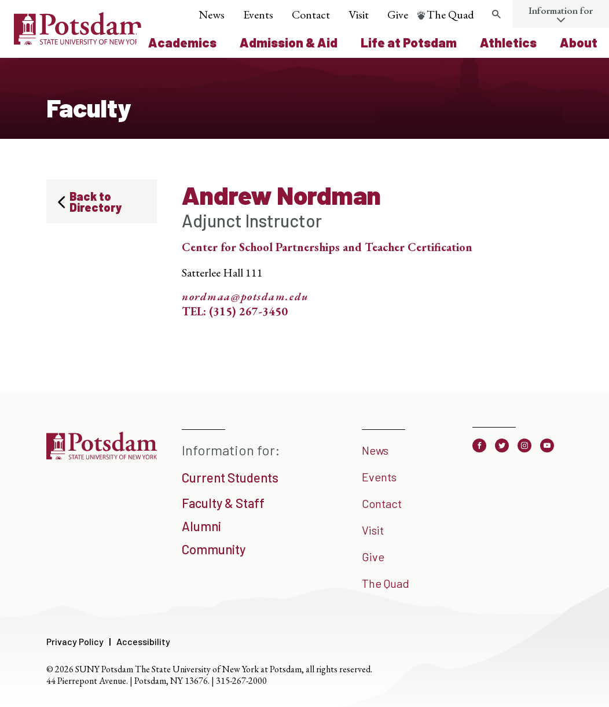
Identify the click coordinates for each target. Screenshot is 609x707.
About (578, 42)
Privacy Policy (75, 641)
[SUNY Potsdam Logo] (78, 40)
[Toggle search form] (496, 14)
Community (213, 549)
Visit (358, 14)
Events (258, 14)
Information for (561, 10)
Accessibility (143, 641)
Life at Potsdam (409, 42)
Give (397, 14)
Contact (311, 14)
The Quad (450, 14)
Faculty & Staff (223, 502)
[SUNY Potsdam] (101, 457)
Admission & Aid (288, 42)
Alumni (201, 525)
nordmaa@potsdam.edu (245, 297)
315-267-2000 (241, 681)
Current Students (230, 477)
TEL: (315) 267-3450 (235, 311)
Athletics (508, 42)
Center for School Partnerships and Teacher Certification (327, 247)
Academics (182, 42)
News (212, 14)
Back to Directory (95, 201)
